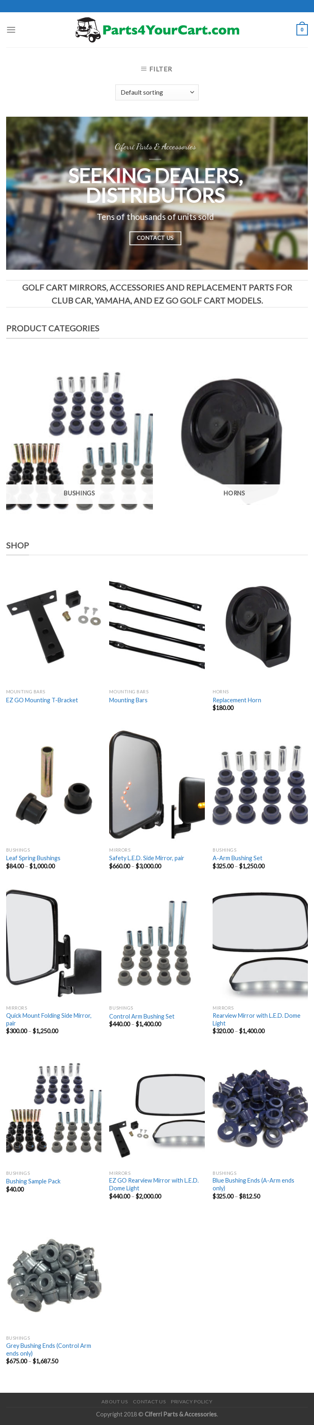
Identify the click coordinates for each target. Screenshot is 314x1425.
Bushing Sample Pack (33, 1181)
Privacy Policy (192, 1401)
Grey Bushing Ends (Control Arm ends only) (48, 1349)
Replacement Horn (237, 700)
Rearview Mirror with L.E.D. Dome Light (257, 1019)
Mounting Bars (128, 700)
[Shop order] (156, 92)
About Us (114, 1401)
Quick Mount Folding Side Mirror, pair (49, 1019)
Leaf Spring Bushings (33, 858)
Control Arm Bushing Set (142, 1016)
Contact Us (149, 1401)
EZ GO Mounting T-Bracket (42, 700)
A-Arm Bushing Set (237, 858)
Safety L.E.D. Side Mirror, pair (146, 858)
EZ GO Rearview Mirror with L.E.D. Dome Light (154, 1184)
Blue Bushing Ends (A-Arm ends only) (253, 1184)
